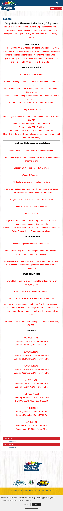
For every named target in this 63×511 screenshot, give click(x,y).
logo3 (43, 483)
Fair (17, 455)
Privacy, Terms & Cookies (50, 455)
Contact (36, 455)
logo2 (31, 483)
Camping (13, 455)
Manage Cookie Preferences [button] (31, 508)
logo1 (19, 483)
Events (8, 455)
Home (1, 455)
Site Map (41, 455)
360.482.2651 (31, 478)
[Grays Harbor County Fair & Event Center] (9, 5)
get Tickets (55, 8)
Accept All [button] (36, 504)
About (5, 455)
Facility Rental (30, 455)
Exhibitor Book (22, 455)
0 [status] (57, 2)
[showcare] (33, 466)
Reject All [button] (26, 504)
